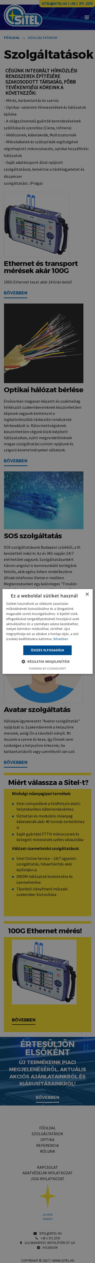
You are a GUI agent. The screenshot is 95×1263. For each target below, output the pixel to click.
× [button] (87, 594)
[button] (47, 661)
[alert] (47, 631)
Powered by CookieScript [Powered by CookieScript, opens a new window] (47, 668)
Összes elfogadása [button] (47, 650)
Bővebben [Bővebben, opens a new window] (60, 639)
